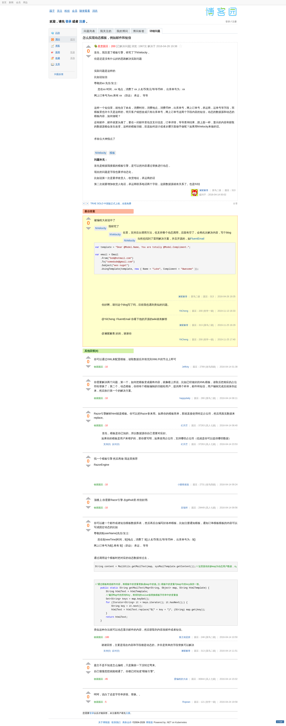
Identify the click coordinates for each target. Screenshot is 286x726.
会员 (18, 2)
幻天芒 (184, 425)
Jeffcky (185, 366)
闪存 (57, 33)
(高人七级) (210, 425)
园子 (52, 10)
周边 (25, 2)
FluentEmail (197, 238)
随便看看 (84, 10)
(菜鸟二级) (208, 325)
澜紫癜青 (203, 190)
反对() (115, 444)
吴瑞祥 (184, 507)
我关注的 (106, 31)
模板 (112, 152)
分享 (235, 203)
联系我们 (116, 722)
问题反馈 (58, 74)
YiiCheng (183, 311)
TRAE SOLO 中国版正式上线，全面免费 (110, 203)
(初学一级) (208, 311)
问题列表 (89, 31)
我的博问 (122, 31)
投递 (72, 52)
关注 (59, 10)
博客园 (149, 722)
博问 (57, 39)
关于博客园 (104, 722)
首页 (4, 2)
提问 (72, 39)
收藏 (57, 58)
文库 (57, 64)
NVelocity (100, 152)
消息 (95, 10)
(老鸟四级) (210, 366)
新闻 (11, 2)
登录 (68, 21)
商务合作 (127, 722)
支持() (107, 444)
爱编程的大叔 (181, 679)
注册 (82, 21)
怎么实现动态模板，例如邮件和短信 (107, 37)
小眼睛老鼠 (183, 484)
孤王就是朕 (184, 637)
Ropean (186, 702)
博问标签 (138, 31)
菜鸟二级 (216, 190)
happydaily (184, 398)
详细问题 (155, 31)
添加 (72, 58)
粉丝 (67, 10)
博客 (57, 45)
